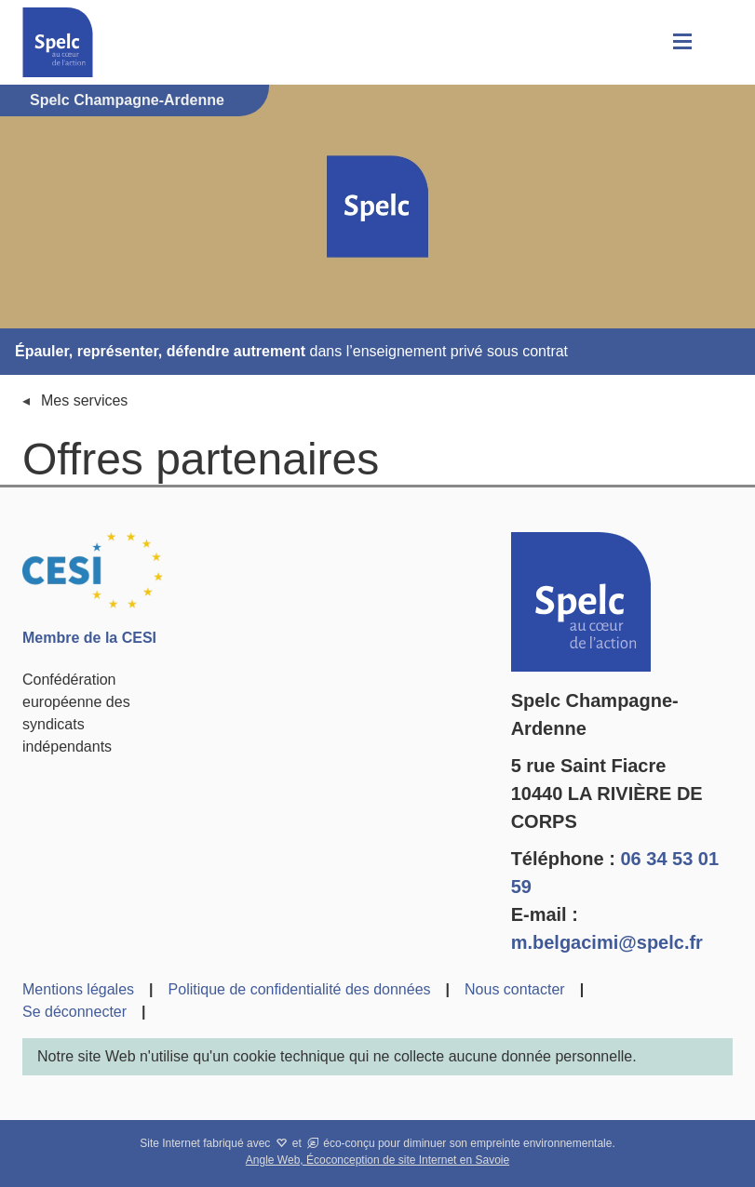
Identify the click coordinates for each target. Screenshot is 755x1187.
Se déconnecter (74, 1012)
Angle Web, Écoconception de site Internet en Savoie (377, 1160)
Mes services (84, 400)
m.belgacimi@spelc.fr (607, 942)
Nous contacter (515, 989)
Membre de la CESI (89, 638)
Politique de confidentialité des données (300, 989)
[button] (680, 42)
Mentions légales (78, 989)
